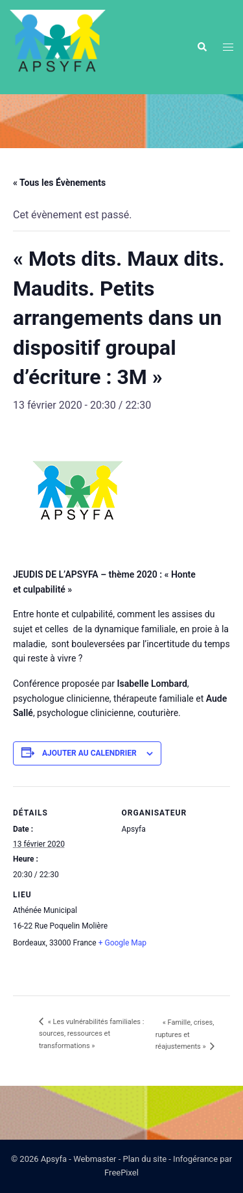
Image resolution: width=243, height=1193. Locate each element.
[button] (201, 47)
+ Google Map (122, 942)
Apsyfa (54, 1159)
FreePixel (121, 1172)
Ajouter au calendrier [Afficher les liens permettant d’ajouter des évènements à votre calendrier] (89, 753)
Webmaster (94, 1159)
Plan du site (145, 1159)
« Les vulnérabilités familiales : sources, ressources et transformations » (91, 1034)
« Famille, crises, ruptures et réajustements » (185, 1034)
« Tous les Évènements (59, 182)
